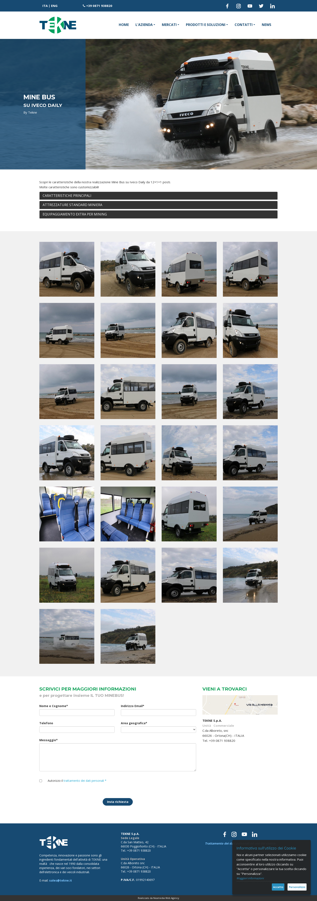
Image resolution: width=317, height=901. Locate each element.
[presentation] (152, 785)
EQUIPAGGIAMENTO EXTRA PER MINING (75, 214)
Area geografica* (134, 723)
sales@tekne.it (60, 880)
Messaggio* (48, 740)
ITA (45, 6)
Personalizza (297, 887)
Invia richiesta (117, 802)
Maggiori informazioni (250, 878)
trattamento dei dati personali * (85, 781)
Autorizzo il (77, 781)
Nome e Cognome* (53, 706)
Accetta (278, 887)
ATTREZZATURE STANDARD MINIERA (72, 205)
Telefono (46, 723)
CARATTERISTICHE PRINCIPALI (67, 195)
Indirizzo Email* (132, 706)
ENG (54, 6)
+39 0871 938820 (99, 6)
